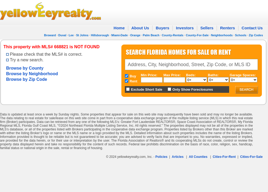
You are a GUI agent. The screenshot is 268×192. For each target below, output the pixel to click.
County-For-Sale (197, 35)
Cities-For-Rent (224, 157)
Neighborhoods (222, 35)
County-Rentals (172, 35)
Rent (133, 81)
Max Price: (172, 75)
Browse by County (24, 68)
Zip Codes (256, 35)
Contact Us (252, 28)
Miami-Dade (119, 35)
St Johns (82, 35)
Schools (240, 35)
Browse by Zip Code (26, 79)
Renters (227, 28)
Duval (62, 35)
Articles (178, 157)
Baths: (213, 75)
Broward (50, 35)
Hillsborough (100, 35)
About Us (140, 28)
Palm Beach (151, 35)
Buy (133, 76)
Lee (71, 35)
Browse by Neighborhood (32, 73)
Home (119, 28)
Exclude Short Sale (146, 89)
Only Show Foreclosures (192, 89)
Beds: (191, 75)
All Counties (198, 157)
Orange (135, 35)
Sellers (206, 28)
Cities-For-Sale (251, 157)
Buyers (162, 28)
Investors (185, 28)
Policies (161, 157)
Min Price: (149, 75)
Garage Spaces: (243, 75)
